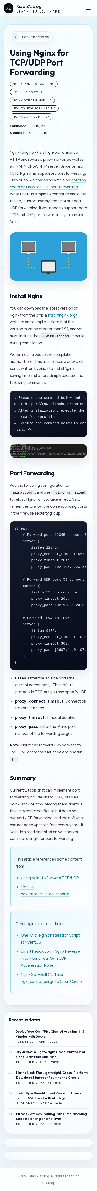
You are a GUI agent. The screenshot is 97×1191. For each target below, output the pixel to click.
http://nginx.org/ (62, 315)
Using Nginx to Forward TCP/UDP (50, 877)
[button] (88, 8)
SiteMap (48, 1182)
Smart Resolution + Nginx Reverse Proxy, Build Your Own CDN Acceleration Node (50, 958)
